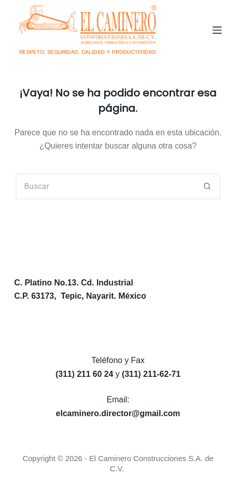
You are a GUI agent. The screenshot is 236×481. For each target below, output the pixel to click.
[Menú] (217, 30)
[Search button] (207, 186)
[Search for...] (105, 186)
